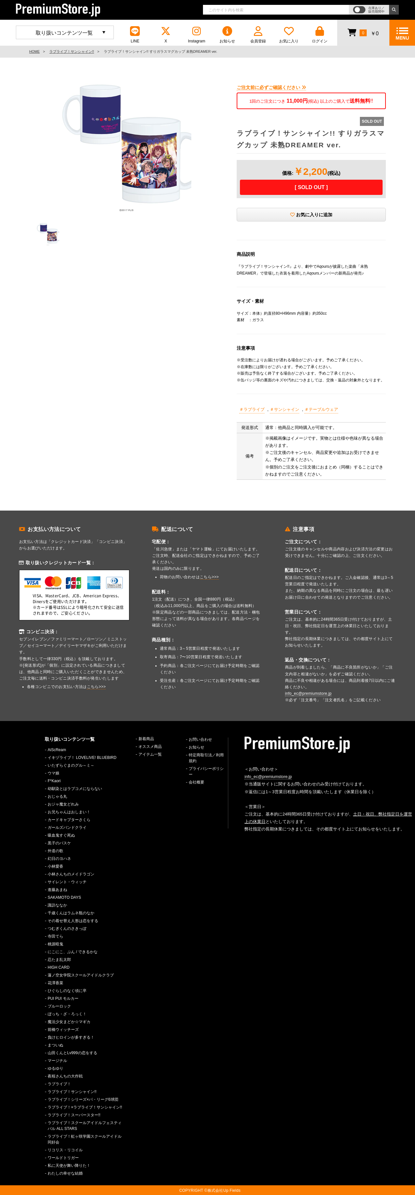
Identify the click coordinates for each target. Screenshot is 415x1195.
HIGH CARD (58, 967)
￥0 (363, 32)
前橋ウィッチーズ (63, 1029)
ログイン (319, 34)
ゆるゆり (55, 1068)
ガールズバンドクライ (67, 827)
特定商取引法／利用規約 (206, 758)
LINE (135, 34)
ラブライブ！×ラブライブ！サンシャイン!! (85, 1107)
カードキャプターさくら (69, 819)
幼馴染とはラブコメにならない (75, 788)
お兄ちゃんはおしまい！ (69, 812)
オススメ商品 (150, 746)
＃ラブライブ (252, 409)
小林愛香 (55, 866)
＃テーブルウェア (321, 409)
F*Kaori (54, 781)
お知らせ (227, 34)
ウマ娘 (53, 773)
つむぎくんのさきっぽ (67, 928)
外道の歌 (55, 851)
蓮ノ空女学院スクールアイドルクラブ (81, 975)
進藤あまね (57, 889)
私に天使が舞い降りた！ (69, 1165)
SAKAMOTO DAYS (64, 897)
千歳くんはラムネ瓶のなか (71, 913)
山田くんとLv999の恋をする (72, 1053)
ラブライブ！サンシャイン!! (71, 51)
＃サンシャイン (284, 409)
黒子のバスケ (59, 843)
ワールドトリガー (63, 1158)
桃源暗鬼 (55, 944)
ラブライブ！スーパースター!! (74, 1115)
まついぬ (55, 1045)
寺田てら (55, 936)
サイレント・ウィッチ (67, 882)
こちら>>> (96, 686)
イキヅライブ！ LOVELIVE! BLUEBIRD (82, 757)
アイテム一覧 (150, 754)
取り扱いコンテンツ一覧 (64, 33)
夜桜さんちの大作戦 (65, 1076)
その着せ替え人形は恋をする (73, 921)
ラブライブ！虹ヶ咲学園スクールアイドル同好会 (85, 1139)
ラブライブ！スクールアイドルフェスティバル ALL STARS (85, 1126)
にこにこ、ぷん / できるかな (73, 952)
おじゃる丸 (57, 796)
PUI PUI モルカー (63, 998)
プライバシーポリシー (206, 771)
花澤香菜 (55, 983)
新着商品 (146, 739)
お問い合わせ (200, 739)
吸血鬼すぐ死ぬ (61, 835)
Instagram (196, 34)
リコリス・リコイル (65, 1150)
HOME (34, 51)
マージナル (57, 1060)
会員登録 (258, 34)
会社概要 (196, 782)
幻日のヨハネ (59, 858)
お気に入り (289, 34)
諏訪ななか (57, 905)
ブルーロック (59, 1006)
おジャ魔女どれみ (63, 804)
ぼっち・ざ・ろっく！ (67, 1014)
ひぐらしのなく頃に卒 (67, 990)
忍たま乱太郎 (59, 959)
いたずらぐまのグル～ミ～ (71, 765)
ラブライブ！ (59, 1084)
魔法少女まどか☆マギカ (69, 1022)
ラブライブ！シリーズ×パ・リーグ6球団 (83, 1099)
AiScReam (57, 750)
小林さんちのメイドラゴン (71, 874)
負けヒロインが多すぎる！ (71, 1037)
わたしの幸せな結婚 (65, 1173)
